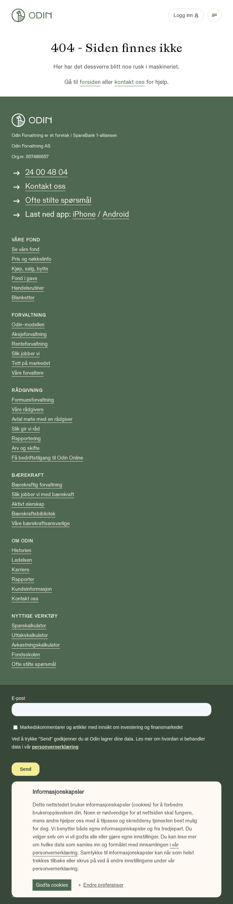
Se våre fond (25, 249)
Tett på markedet (31, 363)
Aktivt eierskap (28, 504)
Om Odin (22, 541)
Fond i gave (24, 278)
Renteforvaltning (30, 344)
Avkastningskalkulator (36, 645)
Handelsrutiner (28, 288)
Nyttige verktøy (35, 616)
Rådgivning (27, 390)
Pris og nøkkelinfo (31, 259)
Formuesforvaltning (33, 400)
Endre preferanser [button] (103, 885)
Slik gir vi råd (26, 429)
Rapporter (23, 579)
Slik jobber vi (25, 353)
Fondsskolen (26, 654)
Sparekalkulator (29, 625)
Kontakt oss (45, 186)
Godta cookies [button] (52, 885)
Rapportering (26, 438)
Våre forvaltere (27, 373)
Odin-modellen (28, 324)
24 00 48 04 (46, 172)
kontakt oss (130, 82)
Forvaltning (29, 315)
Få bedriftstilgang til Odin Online (47, 457)
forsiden (90, 82)
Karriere (20, 569)
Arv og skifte (25, 448)
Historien (21, 550)
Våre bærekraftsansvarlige (41, 523)
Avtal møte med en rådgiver (42, 419)
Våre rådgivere (27, 409)
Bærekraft (28, 475)
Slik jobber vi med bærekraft (43, 494)
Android (116, 214)
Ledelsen (22, 560)
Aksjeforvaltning (29, 334)
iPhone (84, 214)
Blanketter (23, 297)
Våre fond (26, 240)
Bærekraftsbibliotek (33, 513)
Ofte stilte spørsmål (58, 200)
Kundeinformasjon (32, 589)
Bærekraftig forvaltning (37, 484)
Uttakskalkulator (30, 635)
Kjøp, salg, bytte (30, 268)
